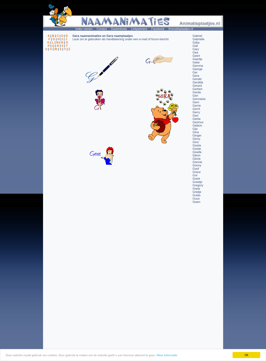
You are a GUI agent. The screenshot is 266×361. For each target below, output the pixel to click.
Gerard (197, 85)
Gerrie (197, 105)
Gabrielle (198, 39)
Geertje (197, 59)
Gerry (196, 112)
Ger (195, 72)
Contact (102, 28)
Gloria (197, 158)
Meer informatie (166, 355)
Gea (195, 52)
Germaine (199, 99)
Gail (195, 45)
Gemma (198, 65)
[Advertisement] (58, 69)
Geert (196, 55)
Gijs (195, 128)
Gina (196, 132)
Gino (196, 142)
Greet (196, 178)
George (197, 69)
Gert (195, 115)
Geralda (198, 82)
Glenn (197, 155)
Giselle (197, 152)
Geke (196, 62)
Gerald (197, 79)
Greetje (197, 182)
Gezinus (198, 122)
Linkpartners (139, 28)
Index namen (84, 28)
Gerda (197, 92)
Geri (195, 95)
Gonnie (197, 162)
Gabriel (197, 35)
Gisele (197, 148)
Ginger (197, 135)
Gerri (196, 102)
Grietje (197, 192)
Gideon (197, 125)
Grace (197, 172)
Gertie (197, 118)
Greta (196, 188)
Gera (196, 75)
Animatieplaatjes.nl (180, 28)
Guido (197, 195)
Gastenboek (119, 28)
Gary (196, 49)
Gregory (198, 185)
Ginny (196, 138)
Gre (195, 175)
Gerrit (196, 108)
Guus (196, 198)
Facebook (157, 28)
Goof (196, 168)
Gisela (197, 145)
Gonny (197, 165)
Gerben (197, 89)
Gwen (196, 201)
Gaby (196, 42)
